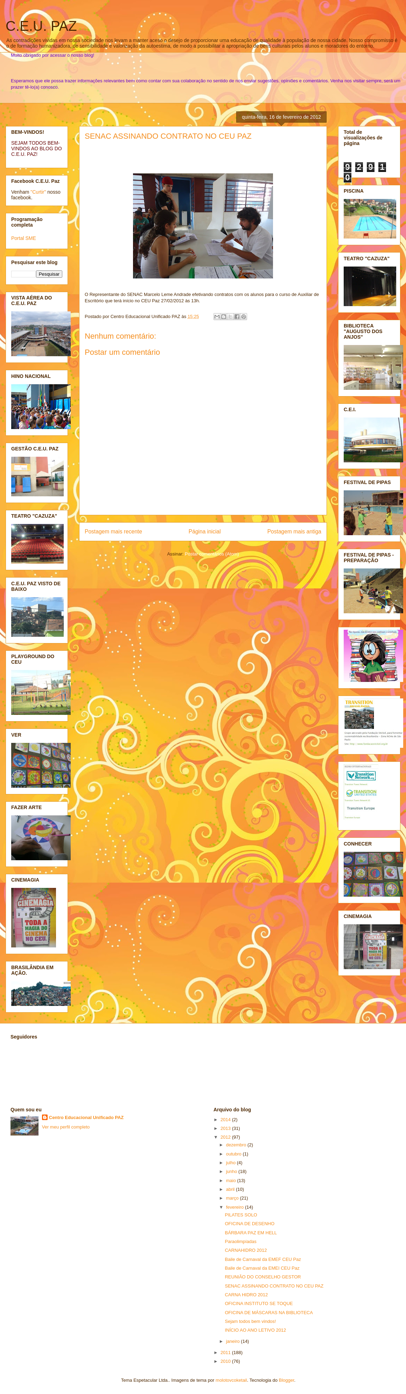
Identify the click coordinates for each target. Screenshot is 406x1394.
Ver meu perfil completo (66, 1127)
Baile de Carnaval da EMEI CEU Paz (262, 1268)
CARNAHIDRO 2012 (246, 1250)
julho (231, 1162)
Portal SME (23, 238)
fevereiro (235, 1207)
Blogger (286, 1380)
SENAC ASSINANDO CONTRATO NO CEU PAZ (168, 136)
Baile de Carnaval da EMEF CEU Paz (263, 1259)
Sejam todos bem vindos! (250, 1321)
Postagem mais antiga (294, 531)
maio (231, 1180)
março (233, 1198)
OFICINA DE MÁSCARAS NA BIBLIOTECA (269, 1312)
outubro (234, 1154)
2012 (226, 1137)
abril (231, 1189)
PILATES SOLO (241, 1214)
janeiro (233, 1341)
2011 (226, 1352)
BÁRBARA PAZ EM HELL (251, 1232)
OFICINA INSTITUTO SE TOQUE (259, 1303)
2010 (226, 1361)
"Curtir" (38, 192)
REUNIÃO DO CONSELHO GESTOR (263, 1276)
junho (232, 1171)
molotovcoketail (231, 1380)
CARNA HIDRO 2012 (246, 1294)
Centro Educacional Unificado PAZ (86, 1117)
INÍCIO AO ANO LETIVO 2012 (255, 1330)
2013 (226, 1128)
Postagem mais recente (113, 531)
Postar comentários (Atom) (212, 554)
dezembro (236, 1144)
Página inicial (205, 531)
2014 (226, 1119)
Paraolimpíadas (240, 1241)
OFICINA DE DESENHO (249, 1223)
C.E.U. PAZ (41, 26)
